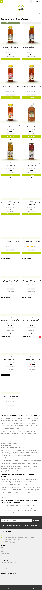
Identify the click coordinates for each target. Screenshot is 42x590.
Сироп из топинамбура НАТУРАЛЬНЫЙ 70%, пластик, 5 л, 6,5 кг (31, 126)
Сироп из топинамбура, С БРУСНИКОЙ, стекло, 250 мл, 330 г (10, 203)
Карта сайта (4, 579)
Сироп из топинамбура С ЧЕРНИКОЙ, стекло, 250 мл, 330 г (31, 164)
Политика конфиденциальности (9, 562)
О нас (2, 547)
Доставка (3, 549)
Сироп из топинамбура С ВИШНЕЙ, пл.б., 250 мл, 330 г (31, 87)
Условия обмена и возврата (8, 569)
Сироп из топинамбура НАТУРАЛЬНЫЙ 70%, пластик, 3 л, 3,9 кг (31, 281)
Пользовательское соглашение (9, 564)
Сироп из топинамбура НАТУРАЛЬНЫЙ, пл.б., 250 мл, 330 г (10, 48)
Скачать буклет (5, 553)
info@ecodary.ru (7, 535)
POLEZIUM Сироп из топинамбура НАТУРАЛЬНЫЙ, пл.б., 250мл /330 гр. (31, 358)
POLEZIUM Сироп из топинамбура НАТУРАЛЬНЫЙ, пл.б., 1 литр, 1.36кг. (10, 281)
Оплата (3, 551)
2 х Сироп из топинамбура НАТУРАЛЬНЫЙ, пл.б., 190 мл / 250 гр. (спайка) (10, 359)
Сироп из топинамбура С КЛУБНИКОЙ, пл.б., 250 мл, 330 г (10, 126)
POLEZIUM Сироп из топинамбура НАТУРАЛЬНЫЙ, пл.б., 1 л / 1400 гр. (10, 397)
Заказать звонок (4, 533)
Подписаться (36, 520)
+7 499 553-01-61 (6, 531)
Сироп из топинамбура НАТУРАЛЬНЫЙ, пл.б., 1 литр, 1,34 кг (31, 242)
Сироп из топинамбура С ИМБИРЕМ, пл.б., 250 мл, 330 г (10, 242)
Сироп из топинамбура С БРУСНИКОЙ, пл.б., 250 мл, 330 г (10, 87)
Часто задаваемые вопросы (8, 571)
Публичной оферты (33, 523)
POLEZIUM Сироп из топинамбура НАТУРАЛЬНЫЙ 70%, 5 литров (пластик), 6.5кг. (10, 320)
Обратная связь (5, 555)
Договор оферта (5, 566)
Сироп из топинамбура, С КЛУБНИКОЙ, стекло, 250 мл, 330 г (31, 203)
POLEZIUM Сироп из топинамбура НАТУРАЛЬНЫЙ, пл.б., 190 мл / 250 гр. (31, 319)
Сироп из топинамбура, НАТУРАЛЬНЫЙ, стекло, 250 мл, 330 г (10, 164)
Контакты (3, 557)
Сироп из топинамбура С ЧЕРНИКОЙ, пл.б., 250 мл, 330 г (31, 48)
